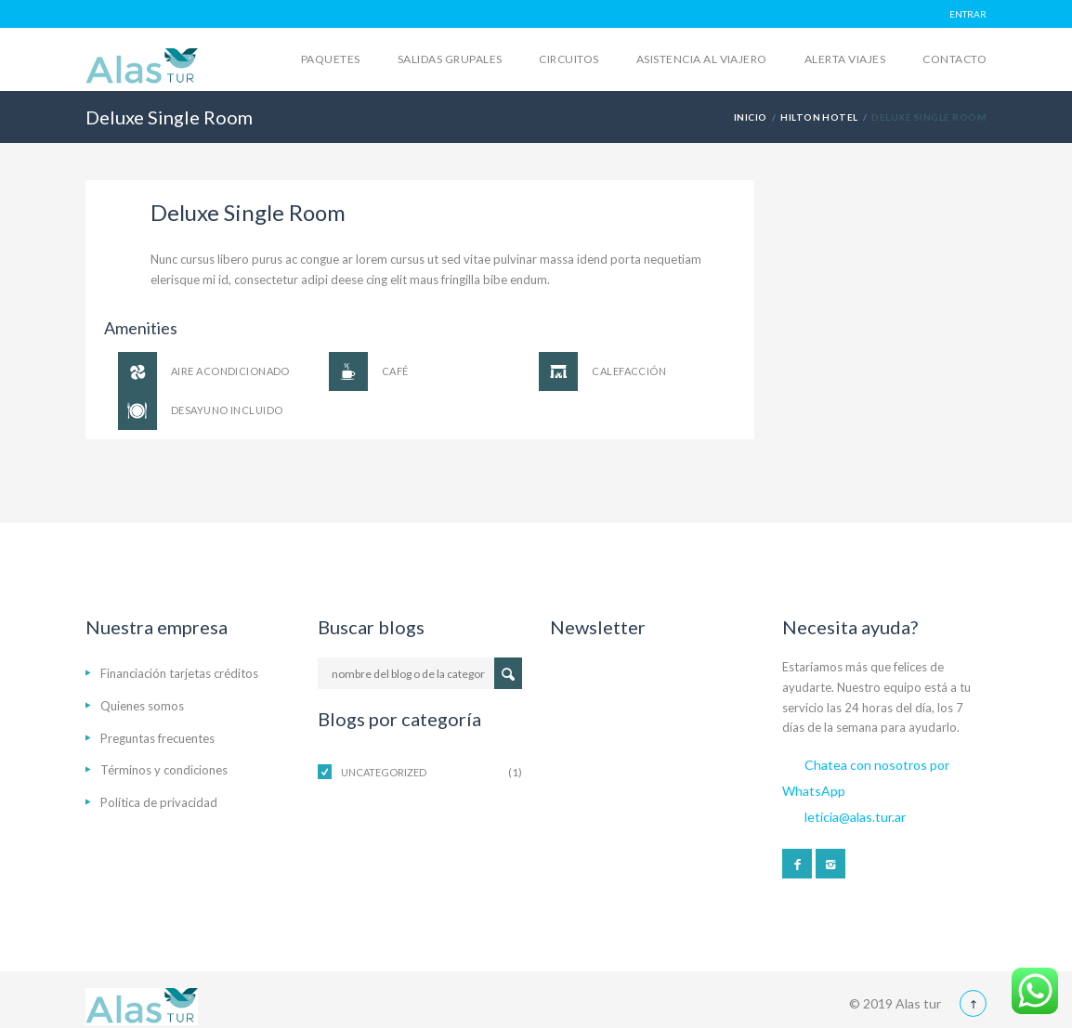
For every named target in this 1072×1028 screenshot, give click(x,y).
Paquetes (330, 59)
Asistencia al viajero (701, 59)
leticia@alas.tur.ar (855, 817)
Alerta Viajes (844, 59)
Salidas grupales (450, 59)
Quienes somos (142, 705)
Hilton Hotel (819, 117)
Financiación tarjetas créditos (179, 673)
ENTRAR (968, 14)
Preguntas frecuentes (157, 738)
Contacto (954, 59)
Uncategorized (383, 772)
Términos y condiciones (164, 769)
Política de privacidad (158, 802)
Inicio (750, 117)
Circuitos (568, 59)
